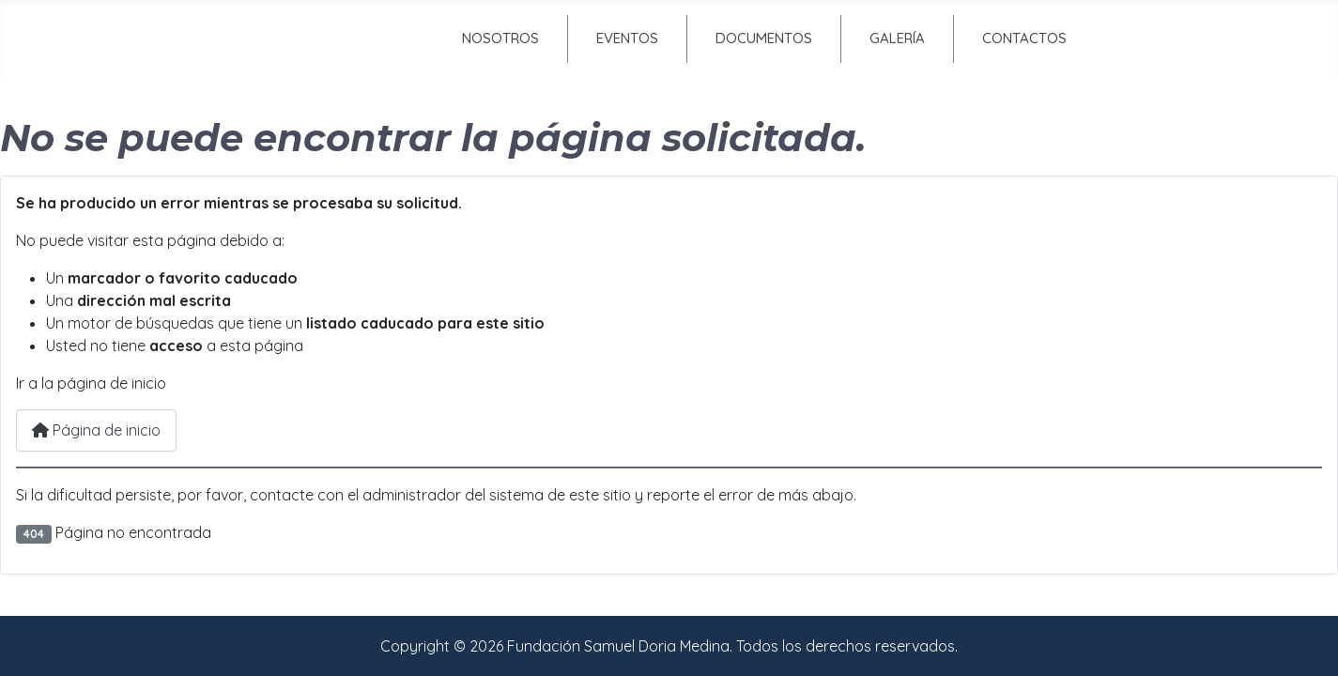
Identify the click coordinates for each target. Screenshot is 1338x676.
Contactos (1024, 38)
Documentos (763, 38)
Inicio (338, 38)
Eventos (627, 38)
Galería (897, 38)
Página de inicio (96, 430)
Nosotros (500, 38)
